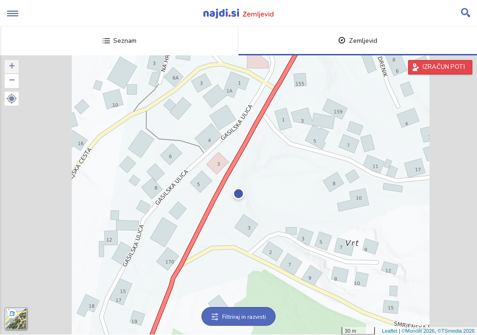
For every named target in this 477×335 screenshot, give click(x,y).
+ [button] (12, 67)
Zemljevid (357, 40)
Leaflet (389, 331)
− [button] (12, 81)
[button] (12, 99)
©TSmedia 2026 (456, 331)
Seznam (119, 40)
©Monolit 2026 (418, 331)
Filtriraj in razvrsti (238, 317)
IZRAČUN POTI (443, 67)
